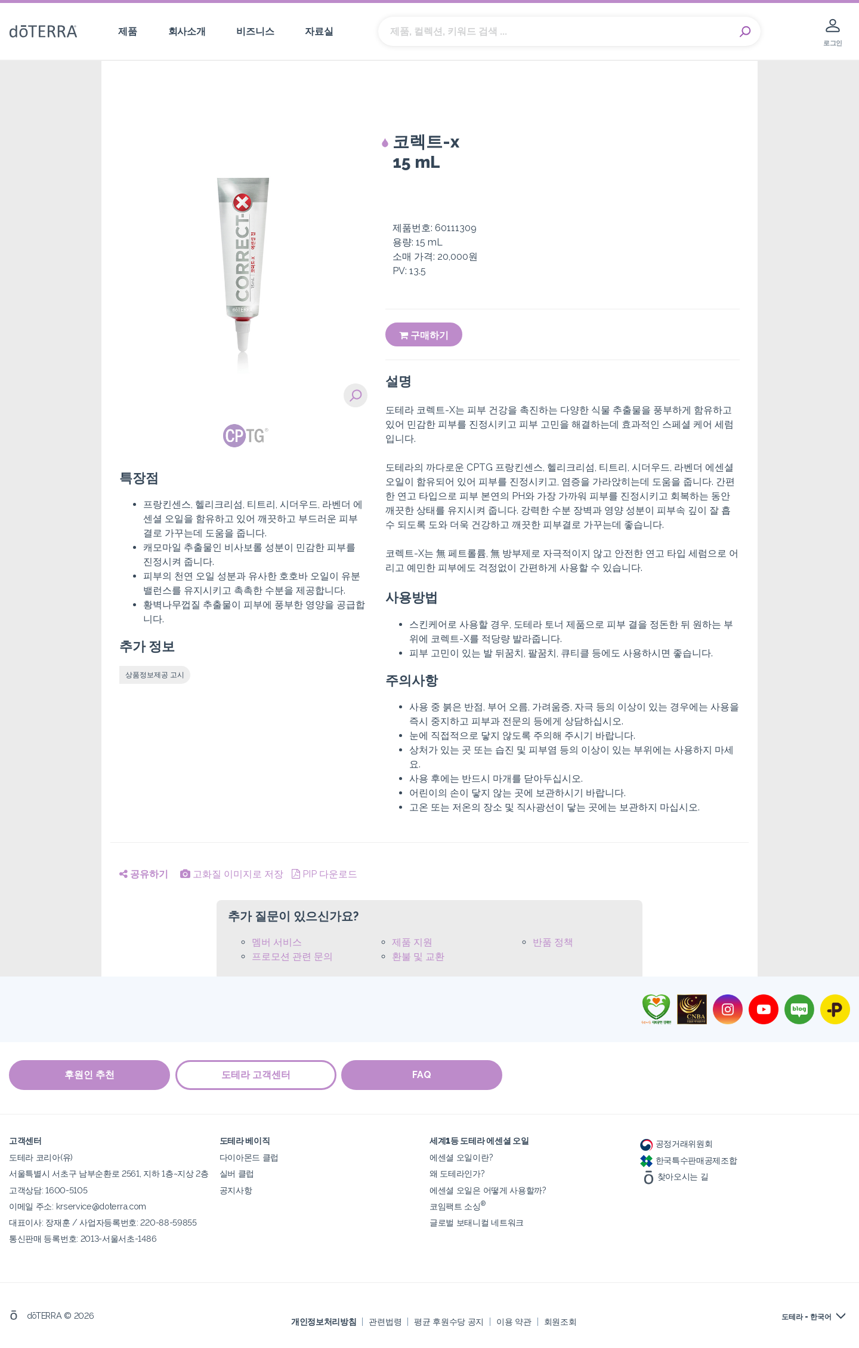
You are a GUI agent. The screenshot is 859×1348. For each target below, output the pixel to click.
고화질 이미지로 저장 (231, 874)
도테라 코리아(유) (41, 1157)
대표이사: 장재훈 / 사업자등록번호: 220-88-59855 (103, 1222)
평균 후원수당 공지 (449, 1321)
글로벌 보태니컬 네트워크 (477, 1222)
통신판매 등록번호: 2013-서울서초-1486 (82, 1238)
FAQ (423, 1074)
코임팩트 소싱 (458, 1205)
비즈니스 (255, 31)
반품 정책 (553, 942)
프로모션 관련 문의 (292, 956)
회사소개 (187, 31)
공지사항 (236, 1189)
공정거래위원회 (676, 1143)
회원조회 (560, 1321)
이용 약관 (513, 1321)
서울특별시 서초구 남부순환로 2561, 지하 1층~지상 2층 (109, 1173)
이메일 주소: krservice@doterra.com (77, 1205)
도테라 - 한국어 (806, 1316)
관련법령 (385, 1321)
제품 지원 (412, 942)
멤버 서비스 (277, 942)
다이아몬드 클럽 (249, 1157)
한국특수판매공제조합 (688, 1159)
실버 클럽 (237, 1173)
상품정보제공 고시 (154, 675)
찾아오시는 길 (674, 1176)
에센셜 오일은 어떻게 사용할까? (488, 1189)
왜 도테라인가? (457, 1173)
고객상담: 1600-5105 (48, 1189)
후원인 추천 (89, 1074)
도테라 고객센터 (256, 1074)
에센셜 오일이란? (461, 1157)
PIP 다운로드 (324, 874)
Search (746, 32)
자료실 (319, 31)
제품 (127, 31)
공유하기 (143, 874)
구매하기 (424, 335)
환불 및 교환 (418, 956)
